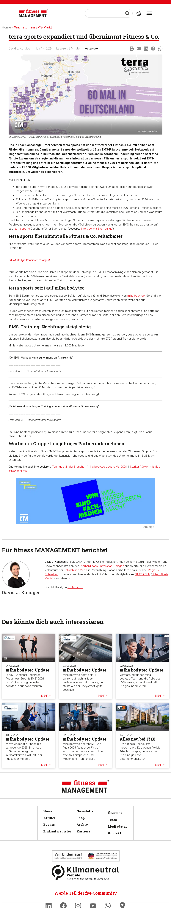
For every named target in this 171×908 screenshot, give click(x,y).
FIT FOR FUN (142, 574)
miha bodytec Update (27, 670)
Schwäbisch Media (75, 570)
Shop (80, 818)
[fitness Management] (33, 13)
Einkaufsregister (56, 831)
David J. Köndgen (20, 48)
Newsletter (85, 811)
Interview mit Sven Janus (96, 228)
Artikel (49, 818)
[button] (132, 49)
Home (6, 27)
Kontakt (114, 833)
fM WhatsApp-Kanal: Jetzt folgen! (29, 260)
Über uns (115, 813)
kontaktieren (75, 587)
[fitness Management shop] (138, 13)
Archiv (82, 824)
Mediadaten (117, 826)
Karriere (83, 831)
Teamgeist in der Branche (68, 466)
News (48, 811)
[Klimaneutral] (86, 855)
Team (112, 820)
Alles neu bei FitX (137, 739)
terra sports (22, 228)
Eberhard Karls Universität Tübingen (101, 566)
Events (49, 824)
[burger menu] (149, 13)
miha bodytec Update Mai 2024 (107, 466)
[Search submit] (127, 13)
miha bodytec (136, 295)
